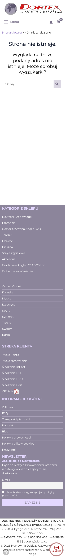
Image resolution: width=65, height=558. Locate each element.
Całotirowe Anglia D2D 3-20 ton (23, 265)
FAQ (5, 413)
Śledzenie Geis (12, 385)
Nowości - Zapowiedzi (17, 216)
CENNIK (10, 391)
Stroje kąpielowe (13, 253)
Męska (6, 298)
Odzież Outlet (11, 286)
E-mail (6, 479)
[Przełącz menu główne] (12, 22)
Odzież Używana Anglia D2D (21, 229)
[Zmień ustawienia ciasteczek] (6, 552)
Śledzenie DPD (12, 379)
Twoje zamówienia (14, 361)
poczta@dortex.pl (36, 541)
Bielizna (7, 247)
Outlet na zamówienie (17, 271)
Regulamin (10, 449)
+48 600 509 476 (35, 537)
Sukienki (8, 316)
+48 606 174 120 (11, 537)
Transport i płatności (16, 419)
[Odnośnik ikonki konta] (51, 22)
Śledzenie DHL (12, 373)
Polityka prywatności (16, 437)
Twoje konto (10, 354)
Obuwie (7, 241)
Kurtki (6, 334)
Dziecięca (8, 304)
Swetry (7, 328)
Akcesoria (8, 259)
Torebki (7, 235)
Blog (5, 431)
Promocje (8, 223)
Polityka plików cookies (18, 443)
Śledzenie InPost (13, 367)
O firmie (7, 407)
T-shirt (6, 322)
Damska (8, 292)
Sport (6, 310)
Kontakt (7, 425)
